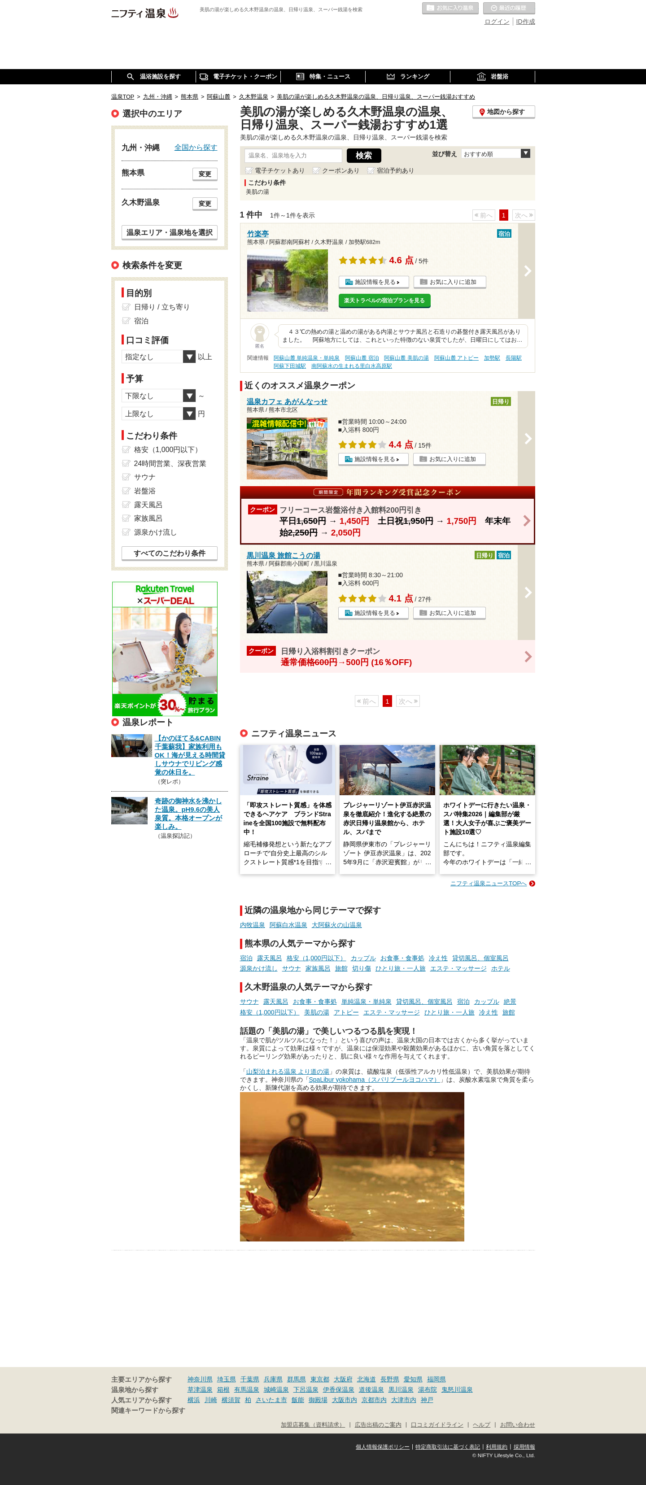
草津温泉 (200, 1389)
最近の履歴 (509, 8)
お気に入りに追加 (453, 282)
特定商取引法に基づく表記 (447, 1447)
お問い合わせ (517, 1425)
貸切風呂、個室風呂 (480, 958)
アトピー (346, 1012)
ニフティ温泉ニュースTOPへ (488, 883)
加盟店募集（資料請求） (313, 1425)
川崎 (211, 1399)
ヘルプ (481, 1425)
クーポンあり (341, 170)
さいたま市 (271, 1399)
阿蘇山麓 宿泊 (362, 358)
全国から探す (196, 147)
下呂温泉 (306, 1389)
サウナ (291, 968)
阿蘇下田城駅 (290, 366)
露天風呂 (269, 958)
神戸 (427, 1399)
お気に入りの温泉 (450, 8)
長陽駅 (514, 358)
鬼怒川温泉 (457, 1389)
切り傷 (361, 968)
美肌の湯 (316, 1012)
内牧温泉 (252, 924)
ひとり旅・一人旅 (400, 968)
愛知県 (413, 1379)
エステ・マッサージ (458, 968)
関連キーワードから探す (148, 1410)
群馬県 (296, 1379)
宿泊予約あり (396, 170)
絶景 (510, 1001)
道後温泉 (371, 1389)
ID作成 (525, 21)
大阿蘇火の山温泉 (337, 924)
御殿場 (318, 1399)
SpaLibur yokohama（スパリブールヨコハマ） (375, 1079)
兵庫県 (273, 1379)
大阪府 (343, 1379)
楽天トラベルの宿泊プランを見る (384, 300)
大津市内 (403, 1399)
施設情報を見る (375, 282)
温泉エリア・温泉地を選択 (170, 232)
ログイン (497, 21)
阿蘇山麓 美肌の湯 (406, 358)
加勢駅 (492, 358)
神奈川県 (200, 1379)
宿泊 (246, 958)
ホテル (500, 968)
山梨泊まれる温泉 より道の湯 (288, 1071)
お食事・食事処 (402, 958)
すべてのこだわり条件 (169, 553)
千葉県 (249, 1379)
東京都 (319, 1379)
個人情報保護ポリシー (383, 1447)
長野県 (389, 1379)
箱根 (223, 1389)
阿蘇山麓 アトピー (456, 358)
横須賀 (231, 1399)
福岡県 (436, 1379)
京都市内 (374, 1399)
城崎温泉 (276, 1389)
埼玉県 (226, 1379)
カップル (363, 958)
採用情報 (524, 1447)
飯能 (298, 1399)
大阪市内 (344, 1399)
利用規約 (496, 1447)
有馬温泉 (246, 1389)
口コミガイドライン (437, 1425)
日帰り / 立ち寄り (162, 307)
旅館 (341, 968)
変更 (205, 174)
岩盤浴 (145, 491)
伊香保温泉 (338, 1389)
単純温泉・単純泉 (366, 1001)
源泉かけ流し (259, 968)
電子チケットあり (280, 170)
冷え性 (438, 958)
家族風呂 (318, 968)
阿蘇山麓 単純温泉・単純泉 (307, 358)
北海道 (366, 1379)
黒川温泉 (401, 1389)
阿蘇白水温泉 (288, 924)
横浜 (194, 1399)
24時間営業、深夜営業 (170, 463)
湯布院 (427, 1389)
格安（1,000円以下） (316, 958)
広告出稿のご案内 (378, 1425)
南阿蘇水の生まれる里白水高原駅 (351, 366)
